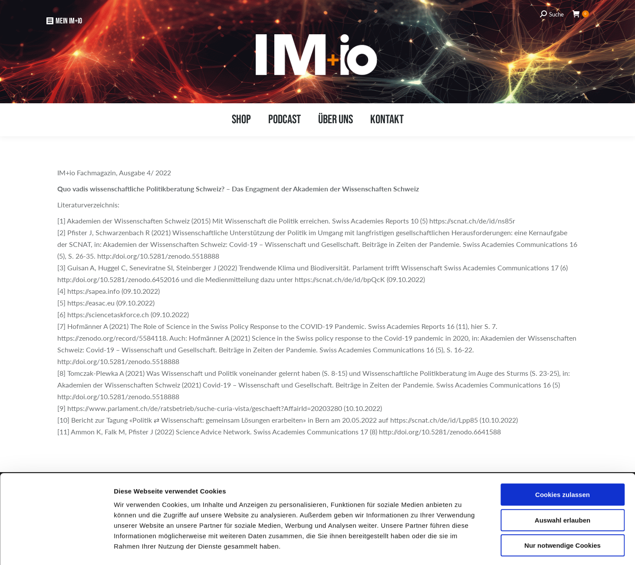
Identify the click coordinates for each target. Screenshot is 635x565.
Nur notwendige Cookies (562, 509)
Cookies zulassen (562, 459)
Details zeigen (460, 547)
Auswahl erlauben (562, 484)
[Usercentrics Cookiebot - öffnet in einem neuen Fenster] (56, 548)
